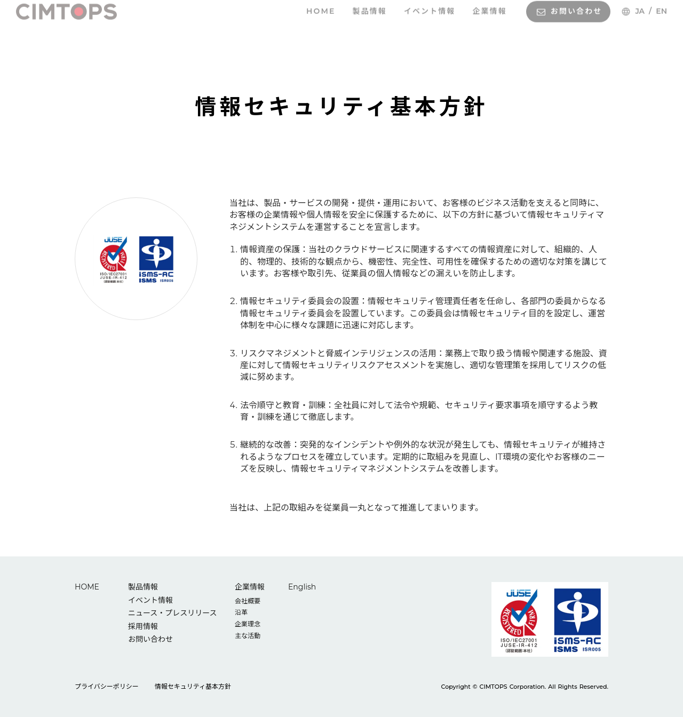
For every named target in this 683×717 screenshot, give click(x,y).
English (302, 587)
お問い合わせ (150, 639)
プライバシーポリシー (107, 686)
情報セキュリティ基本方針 (193, 686)
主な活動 (247, 636)
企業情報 (250, 587)
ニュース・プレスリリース (172, 613)
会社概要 (247, 601)
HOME (87, 587)
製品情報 (143, 587)
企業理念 (247, 624)
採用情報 (143, 626)
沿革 (241, 612)
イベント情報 (150, 600)
